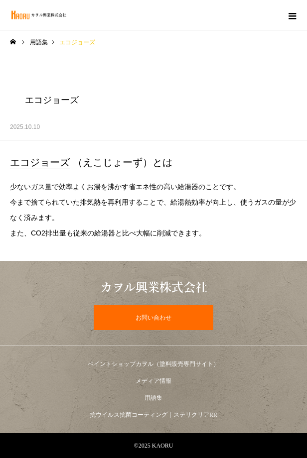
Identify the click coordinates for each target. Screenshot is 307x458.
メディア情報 (153, 380)
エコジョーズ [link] (40, 162)
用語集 (39, 42)
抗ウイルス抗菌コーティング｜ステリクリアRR (153, 414)
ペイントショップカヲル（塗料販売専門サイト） (153, 363)
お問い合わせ (153, 317)
